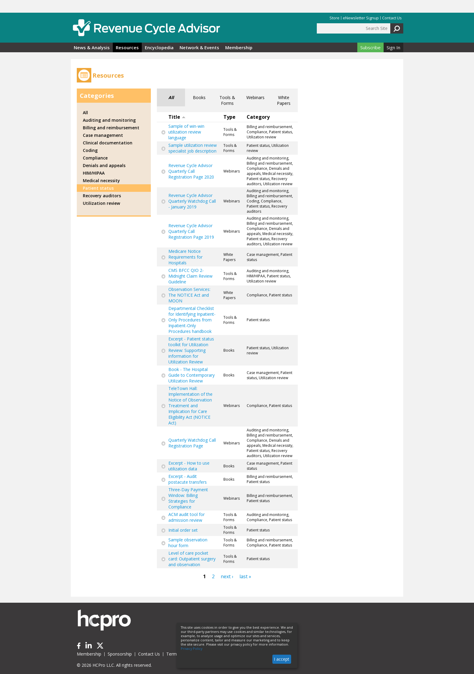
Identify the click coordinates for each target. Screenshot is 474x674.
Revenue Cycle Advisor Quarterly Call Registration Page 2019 (191, 231)
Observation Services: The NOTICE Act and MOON (189, 295)
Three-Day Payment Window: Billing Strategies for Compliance (188, 498)
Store (334, 18)
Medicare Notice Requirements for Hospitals (185, 257)
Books (199, 97)
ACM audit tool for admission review (186, 517)
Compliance (95, 158)
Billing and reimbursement (111, 128)
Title (177, 117)
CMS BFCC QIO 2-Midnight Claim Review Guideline (190, 276)
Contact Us (392, 18)
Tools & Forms (227, 100)
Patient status (98, 188)
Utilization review (101, 203)
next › (227, 576)
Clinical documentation (107, 143)
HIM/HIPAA (94, 173)
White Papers (284, 100)
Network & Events (199, 47)
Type (229, 117)
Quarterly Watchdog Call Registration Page (192, 443)
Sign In (393, 47)
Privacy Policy (191, 649)
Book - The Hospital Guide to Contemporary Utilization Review (191, 375)
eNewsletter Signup (361, 18)
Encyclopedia (159, 47)
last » (245, 576)
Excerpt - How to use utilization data (188, 466)
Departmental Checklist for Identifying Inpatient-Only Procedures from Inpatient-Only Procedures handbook (192, 319)
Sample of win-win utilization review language (186, 131)
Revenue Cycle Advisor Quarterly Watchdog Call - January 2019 (192, 201)
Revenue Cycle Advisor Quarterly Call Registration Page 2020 (191, 171)
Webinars (255, 97)
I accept (281, 659)
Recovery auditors (102, 195)
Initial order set (183, 530)
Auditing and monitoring (109, 120)
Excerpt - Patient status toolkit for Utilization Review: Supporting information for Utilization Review (191, 350)
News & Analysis (92, 47)
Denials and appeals (104, 165)
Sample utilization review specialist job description (192, 148)
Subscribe (370, 47)
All (171, 97)
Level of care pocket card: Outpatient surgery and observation (192, 558)
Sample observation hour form (187, 542)
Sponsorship (120, 654)
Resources (127, 47)
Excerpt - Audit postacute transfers (187, 479)
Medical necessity (101, 180)
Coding (90, 150)
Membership (238, 47)
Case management (103, 135)
